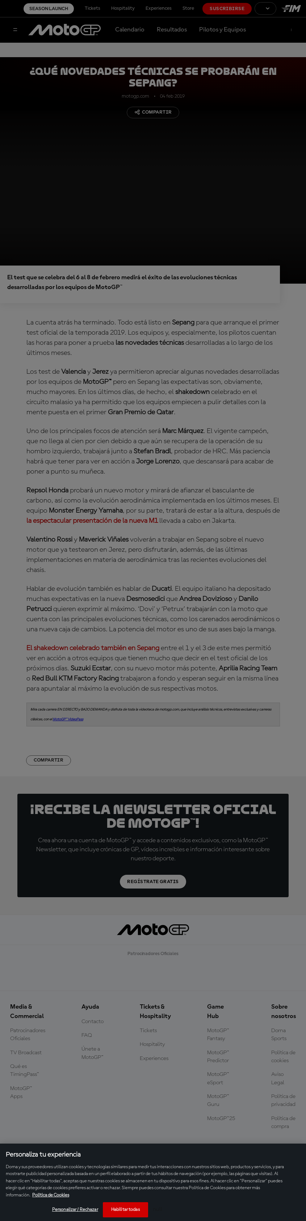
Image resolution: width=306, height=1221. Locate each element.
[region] (153, 1182)
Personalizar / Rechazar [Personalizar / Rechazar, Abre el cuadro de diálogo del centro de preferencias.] (75, 1209)
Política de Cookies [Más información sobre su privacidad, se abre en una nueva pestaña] (50, 1195)
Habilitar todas (125, 1209)
